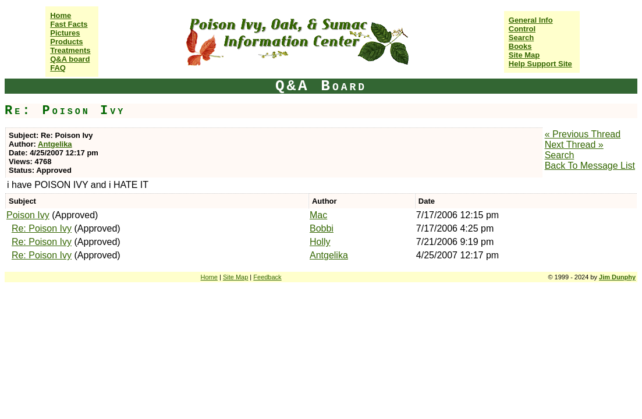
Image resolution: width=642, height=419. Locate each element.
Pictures (65, 33)
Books (520, 46)
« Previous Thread (582, 134)
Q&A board (70, 59)
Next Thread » (574, 145)
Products (66, 41)
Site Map (524, 55)
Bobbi (322, 228)
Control (522, 28)
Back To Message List (590, 166)
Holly (320, 242)
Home (60, 15)
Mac (318, 215)
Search (521, 37)
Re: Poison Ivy (42, 228)
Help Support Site (540, 63)
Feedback (267, 277)
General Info (531, 20)
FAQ (58, 67)
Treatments (70, 50)
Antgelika (55, 144)
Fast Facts (68, 24)
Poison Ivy (27, 215)
